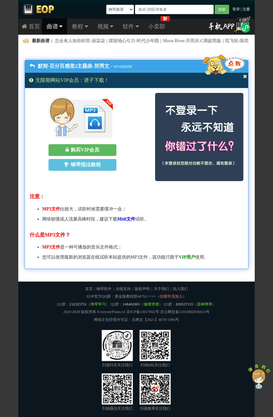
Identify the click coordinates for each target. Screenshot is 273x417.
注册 (246, 9)
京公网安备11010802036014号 (185, 312)
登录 (236, 9)
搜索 (222, 9)
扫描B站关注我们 (155, 348)
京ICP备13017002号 (142, 312)
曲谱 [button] (55, 26)
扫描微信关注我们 (117, 392)
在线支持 (123, 289)
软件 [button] (131, 26)
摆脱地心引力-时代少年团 (134, 40)
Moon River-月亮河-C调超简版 (192, 40)
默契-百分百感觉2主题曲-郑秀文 (69, 66)
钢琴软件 (104, 289)
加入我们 (180, 289)
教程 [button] (80, 26)
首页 (31, 26)
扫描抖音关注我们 (117, 348)
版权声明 (142, 289)
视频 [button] (105, 26)
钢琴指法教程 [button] (82, 164)
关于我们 (161, 289)
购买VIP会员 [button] (83, 149)
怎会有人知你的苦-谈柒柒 (80, 40)
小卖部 (156, 26)
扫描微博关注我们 (155, 392)
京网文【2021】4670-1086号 (155, 319)
